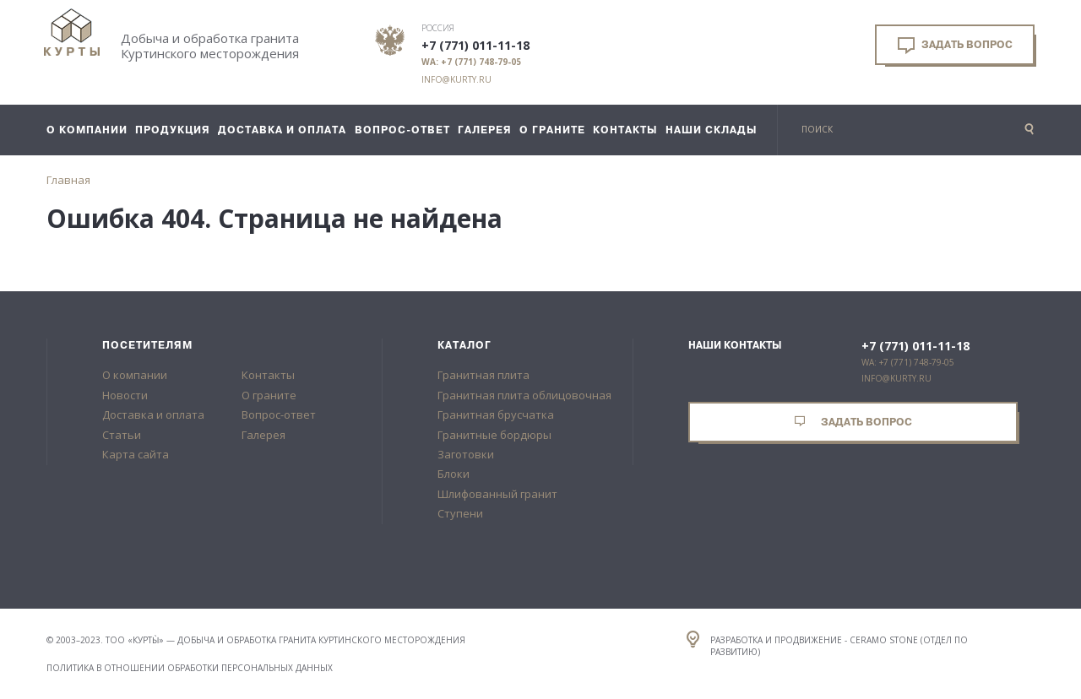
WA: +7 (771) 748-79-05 (471, 62)
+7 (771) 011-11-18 (475, 45)
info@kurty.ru (456, 79)
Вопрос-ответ (279, 414)
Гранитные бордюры (494, 434)
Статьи (121, 434)
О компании (134, 374)
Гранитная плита (483, 374)
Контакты (268, 374)
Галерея (263, 434)
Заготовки (465, 454)
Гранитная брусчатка (495, 414)
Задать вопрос (955, 45)
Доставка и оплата (153, 414)
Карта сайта (135, 454)
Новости (125, 395)
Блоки (453, 473)
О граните (269, 395)
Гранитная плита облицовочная (524, 395)
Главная (68, 179)
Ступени (460, 513)
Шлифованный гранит (497, 493)
